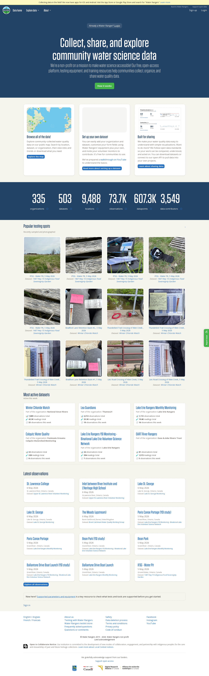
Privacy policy (112, 626)
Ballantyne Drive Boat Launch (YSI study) (48, 564)
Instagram (152, 620)
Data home (17, 10)
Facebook (151, 617)
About (47, 10)
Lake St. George (146, 483)
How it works (104, 85)
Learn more (165, 2)
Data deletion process (116, 620)
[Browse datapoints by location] (144, 198)
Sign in (26, 605)
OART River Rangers (146, 434)
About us (69, 617)
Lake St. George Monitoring (154, 494)
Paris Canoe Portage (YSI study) (154, 512)
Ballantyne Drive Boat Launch (97, 564)
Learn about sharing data (151, 166)
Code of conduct (114, 629)
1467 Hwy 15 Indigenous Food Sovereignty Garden (46, 280)
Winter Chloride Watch (88, 333)
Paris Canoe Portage (37, 538)
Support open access (104, 661)
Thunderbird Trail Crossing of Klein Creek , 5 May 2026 (125, 329)
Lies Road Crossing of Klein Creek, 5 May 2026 (125, 380)
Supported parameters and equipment (56, 596)
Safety (109, 617)
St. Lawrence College (38, 483)
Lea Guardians (88, 407)
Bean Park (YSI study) (93, 538)
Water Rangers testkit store (78, 623)
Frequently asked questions (78, 626)
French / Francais (31, 620)
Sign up (193, 10)
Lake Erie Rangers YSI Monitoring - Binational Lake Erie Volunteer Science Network (101, 439)
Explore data (32, 10)
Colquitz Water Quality (37, 434)
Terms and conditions (116, 623)
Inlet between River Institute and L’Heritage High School (99, 485)
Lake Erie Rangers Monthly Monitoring (156, 407)
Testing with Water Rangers (79, 620)
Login (204, 10)
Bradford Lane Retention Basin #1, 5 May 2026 (84, 380)
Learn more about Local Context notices (95, 647)
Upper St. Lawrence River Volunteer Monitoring (51, 494)
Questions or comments (77, 629)
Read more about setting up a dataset (102, 168)
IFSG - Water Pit (146, 564)
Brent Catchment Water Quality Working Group (106, 522)
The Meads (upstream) (94, 512)
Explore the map (36, 156)
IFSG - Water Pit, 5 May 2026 (42, 276)
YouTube (151, 623)
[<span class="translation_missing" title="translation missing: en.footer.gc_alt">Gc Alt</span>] (88, 668)
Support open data (199, 7)
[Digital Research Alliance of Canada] (118, 668)
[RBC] (74, 668)
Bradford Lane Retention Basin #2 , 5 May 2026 (83, 329)
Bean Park (143, 538)
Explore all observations (36, 584)
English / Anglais (31, 617)
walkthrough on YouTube (113, 159)
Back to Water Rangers (179, 7)
